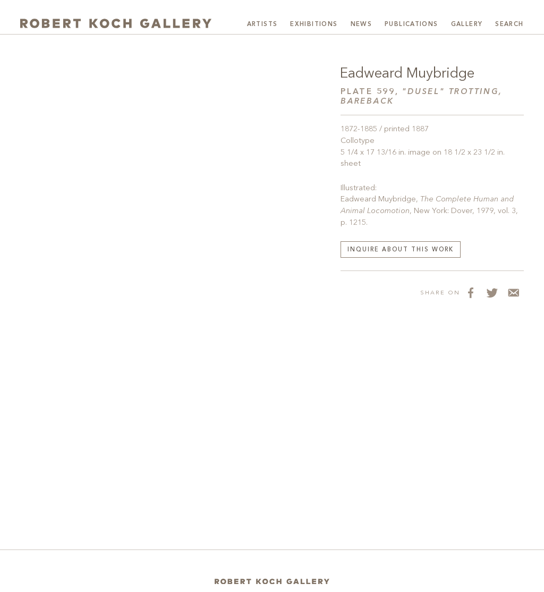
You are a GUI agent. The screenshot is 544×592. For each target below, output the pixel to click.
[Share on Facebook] (470, 292)
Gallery (467, 24)
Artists (262, 24)
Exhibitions (313, 24)
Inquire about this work (400, 250)
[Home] (272, 582)
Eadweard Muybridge (407, 74)
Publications (411, 24)
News (361, 24)
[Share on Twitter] (491, 292)
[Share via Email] (513, 292)
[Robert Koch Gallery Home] (115, 23)
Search (509, 24)
